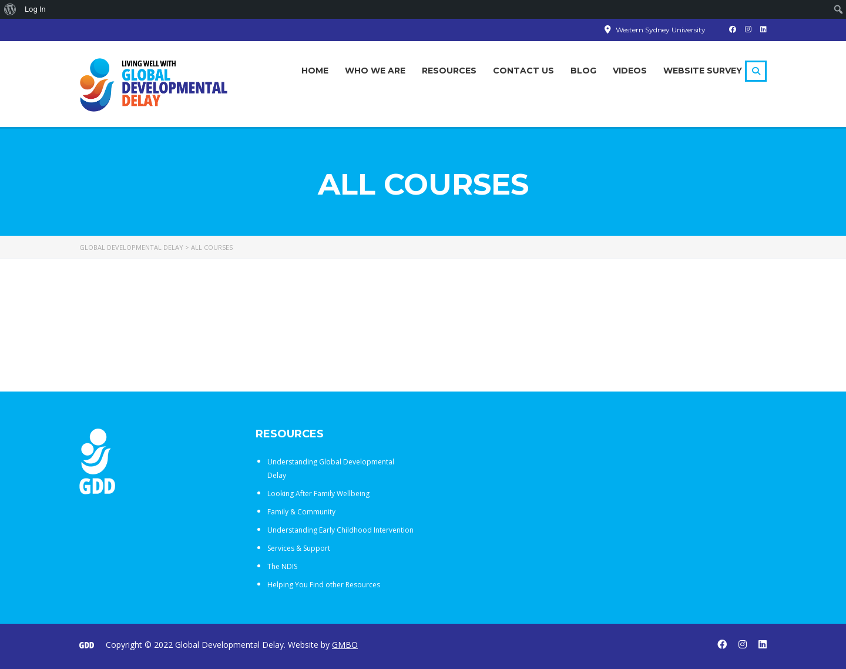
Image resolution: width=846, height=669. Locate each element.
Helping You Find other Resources (323, 585)
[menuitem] (10, 9)
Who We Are (375, 70)
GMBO (345, 644)
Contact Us (523, 70)
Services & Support (298, 548)
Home (314, 70)
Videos (630, 70)
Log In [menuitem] (35, 9)
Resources (449, 70)
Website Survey (702, 70)
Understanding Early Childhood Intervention (340, 530)
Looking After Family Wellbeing (318, 494)
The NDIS (282, 566)
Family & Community (301, 512)
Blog (583, 70)
